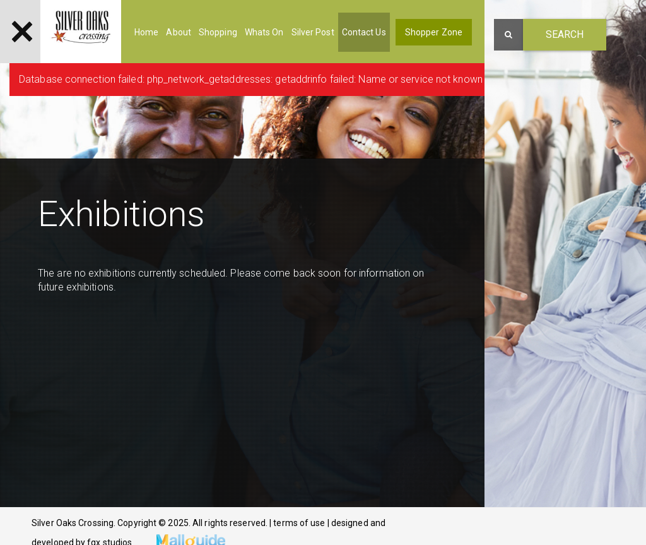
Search (565, 34)
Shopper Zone (433, 32)
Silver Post (312, 32)
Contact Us (364, 32)
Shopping (218, 32)
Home (146, 32)
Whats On (264, 32)
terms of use (300, 523)
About (178, 32)
